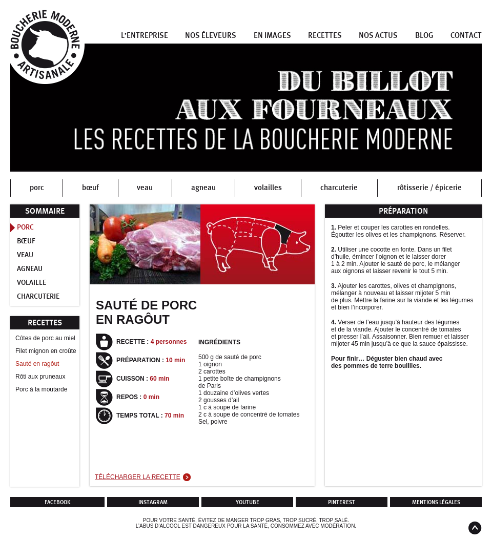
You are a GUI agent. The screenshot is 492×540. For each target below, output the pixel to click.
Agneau (30, 269)
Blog (424, 35)
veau (145, 188)
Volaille (31, 282)
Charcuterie (38, 296)
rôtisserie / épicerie (429, 188)
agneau (203, 188)
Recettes (325, 35)
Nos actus (378, 35)
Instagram (153, 502)
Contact (466, 35)
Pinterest (341, 502)
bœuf (90, 188)
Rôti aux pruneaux (40, 376)
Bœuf (26, 241)
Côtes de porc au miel (45, 338)
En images (272, 35)
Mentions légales (436, 502)
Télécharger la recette (137, 477)
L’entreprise (144, 35)
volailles (268, 188)
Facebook (58, 502)
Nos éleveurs (210, 35)
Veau (25, 255)
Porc (25, 227)
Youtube (247, 502)
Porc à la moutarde (41, 389)
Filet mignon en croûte (45, 351)
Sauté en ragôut (37, 363)
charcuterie (339, 188)
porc (37, 188)
